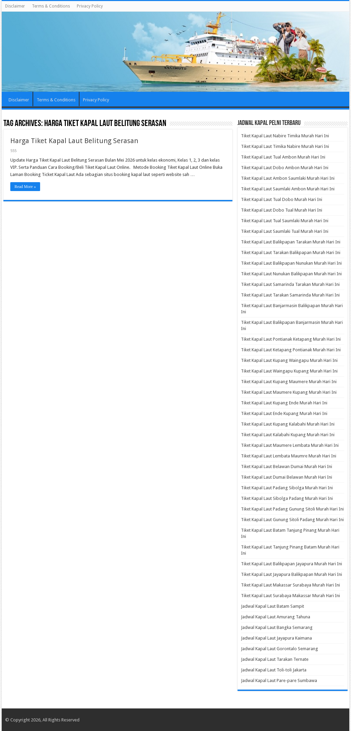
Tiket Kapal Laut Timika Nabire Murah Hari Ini (285, 146)
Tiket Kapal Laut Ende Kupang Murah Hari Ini (284, 413)
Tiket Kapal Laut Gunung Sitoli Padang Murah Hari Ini (292, 519)
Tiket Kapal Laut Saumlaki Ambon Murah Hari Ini (288, 188)
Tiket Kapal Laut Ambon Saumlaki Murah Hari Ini (288, 178)
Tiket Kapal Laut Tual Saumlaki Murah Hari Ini (284, 220)
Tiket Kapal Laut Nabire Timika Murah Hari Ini (285, 135)
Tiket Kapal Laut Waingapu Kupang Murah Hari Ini (289, 371)
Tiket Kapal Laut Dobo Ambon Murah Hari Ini (284, 167)
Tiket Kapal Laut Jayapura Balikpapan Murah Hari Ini (291, 574)
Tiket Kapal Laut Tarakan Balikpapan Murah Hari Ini (290, 252)
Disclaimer (15, 6)
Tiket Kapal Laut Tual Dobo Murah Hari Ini (281, 199)
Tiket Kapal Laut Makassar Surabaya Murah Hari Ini (290, 585)
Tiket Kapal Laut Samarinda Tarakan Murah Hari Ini (290, 284)
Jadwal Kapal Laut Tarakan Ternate (274, 659)
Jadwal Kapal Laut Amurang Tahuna (275, 616)
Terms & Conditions (51, 6)
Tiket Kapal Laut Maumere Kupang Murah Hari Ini (289, 392)
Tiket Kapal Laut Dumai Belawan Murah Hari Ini (286, 477)
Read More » (25, 186)
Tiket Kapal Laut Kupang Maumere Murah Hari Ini (289, 381)
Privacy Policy (90, 6)
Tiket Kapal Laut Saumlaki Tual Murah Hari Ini (284, 231)
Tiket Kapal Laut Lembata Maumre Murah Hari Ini (288, 455)
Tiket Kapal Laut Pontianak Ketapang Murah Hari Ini (291, 339)
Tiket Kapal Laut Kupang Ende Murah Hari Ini (284, 402)
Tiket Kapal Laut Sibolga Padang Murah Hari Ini (287, 498)
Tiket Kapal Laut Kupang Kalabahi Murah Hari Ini (288, 424)
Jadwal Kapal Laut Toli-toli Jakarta (273, 669)
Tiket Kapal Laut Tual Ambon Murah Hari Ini (283, 157)
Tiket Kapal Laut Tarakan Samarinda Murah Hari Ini (290, 295)
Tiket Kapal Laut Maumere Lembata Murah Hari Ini (290, 445)
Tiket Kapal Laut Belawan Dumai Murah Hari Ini (286, 466)
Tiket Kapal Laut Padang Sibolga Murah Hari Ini (287, 487)
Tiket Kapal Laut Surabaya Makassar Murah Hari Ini (290, 595)
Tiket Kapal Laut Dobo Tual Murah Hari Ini (281, 210)
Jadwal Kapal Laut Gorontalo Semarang (279, 648)
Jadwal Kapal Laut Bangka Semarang (277, 627)
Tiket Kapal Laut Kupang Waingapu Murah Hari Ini (289, 360)
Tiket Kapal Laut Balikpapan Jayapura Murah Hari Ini (291, 563)
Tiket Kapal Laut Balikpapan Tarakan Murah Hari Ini (290, 241)
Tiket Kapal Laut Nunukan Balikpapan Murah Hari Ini (291, 273)
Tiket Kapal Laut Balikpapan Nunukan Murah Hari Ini (291, 263)
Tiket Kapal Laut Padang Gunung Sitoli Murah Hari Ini (292, 509)
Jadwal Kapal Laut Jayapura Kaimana (276, 638)
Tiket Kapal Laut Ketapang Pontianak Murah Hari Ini (291, 349)
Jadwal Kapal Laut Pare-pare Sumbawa (279, 680)
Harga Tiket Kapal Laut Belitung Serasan (74, 141)
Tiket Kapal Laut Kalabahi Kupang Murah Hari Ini (288, 434)
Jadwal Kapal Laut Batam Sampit (272, 606)
